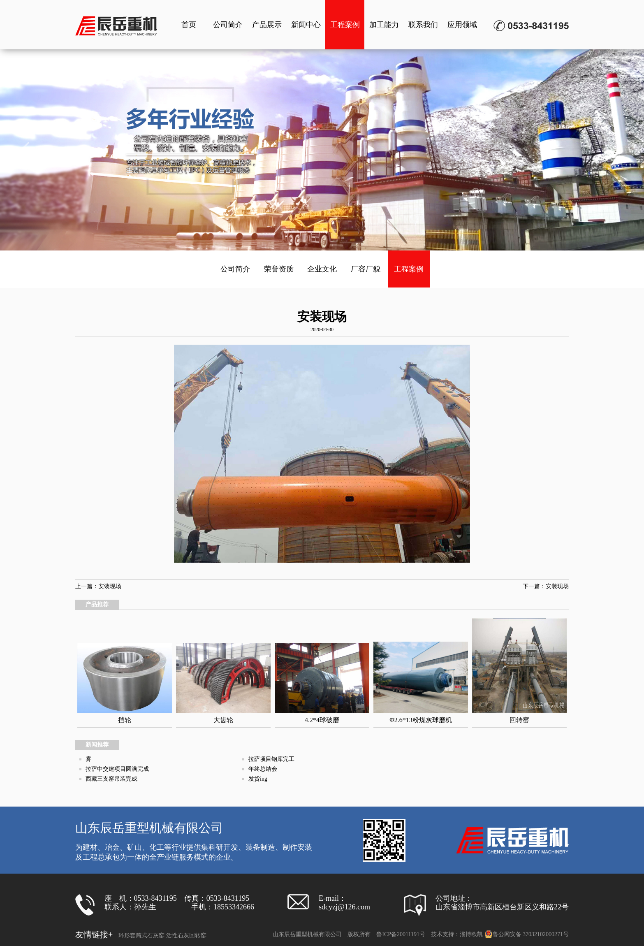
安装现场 (109, 586)
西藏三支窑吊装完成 (111, 779)
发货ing (257, 779)
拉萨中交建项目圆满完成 (117, 769)
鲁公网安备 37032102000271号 (526, 934)
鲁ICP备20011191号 (400, 934)
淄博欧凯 (471, 934)
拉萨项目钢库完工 (271, 759)
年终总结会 (262, 769)
